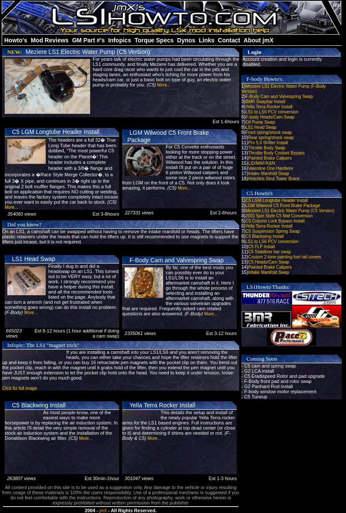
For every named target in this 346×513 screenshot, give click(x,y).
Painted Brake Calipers (270, 158)
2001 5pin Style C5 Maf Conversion (279, 216)
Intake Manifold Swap (268, 173)
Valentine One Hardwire (270, 168)
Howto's (15, 40)
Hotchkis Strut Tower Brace (273, 178)
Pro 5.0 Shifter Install (268, 142)
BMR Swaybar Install (265, 101)
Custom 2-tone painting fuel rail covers (284, 257)
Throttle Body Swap (266, 147)
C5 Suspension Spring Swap (273, 231)
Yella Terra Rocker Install (162, 405)
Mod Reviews (50, 40)
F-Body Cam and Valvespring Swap (176, 260)
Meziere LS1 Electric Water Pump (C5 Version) (88, 51)
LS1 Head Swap (33, 258)
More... (163, 85)
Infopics (119, 40)
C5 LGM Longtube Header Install (56, 131)
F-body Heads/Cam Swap (270, 117)
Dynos (186, 40)
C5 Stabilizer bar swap (269, 251)
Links (206, 40)
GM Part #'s (88, 40)
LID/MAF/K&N (261, 163)
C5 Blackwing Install (38, 405)
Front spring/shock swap (269, 132)
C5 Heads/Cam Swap (268, 262)
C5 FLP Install (261, 246)
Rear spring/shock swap (271, 137)
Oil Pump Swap (260, 122)
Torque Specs (154, 40)
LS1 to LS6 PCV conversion (272, 112)
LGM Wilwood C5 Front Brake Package (283, 205)
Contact (229, 40)
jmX (103, 510)
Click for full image (19, 388)
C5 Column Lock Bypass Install (275, 221)
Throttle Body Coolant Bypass (276, 153)
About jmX (258, 40)
